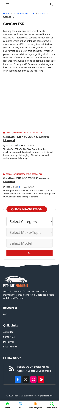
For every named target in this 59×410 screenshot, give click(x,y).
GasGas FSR (37, 132)
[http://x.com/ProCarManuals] (25, 379)
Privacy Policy (10, 346)
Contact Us (9, 336)
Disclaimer (8, 341)
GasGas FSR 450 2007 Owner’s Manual (26, 139)
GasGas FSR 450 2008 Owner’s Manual (26, 180)
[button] (51, 4)
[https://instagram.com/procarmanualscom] (33, 379)
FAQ (5, 314)
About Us (8, 331)
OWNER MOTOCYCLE (22, 132)
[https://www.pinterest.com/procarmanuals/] (41, 379)
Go (29, 252)
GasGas (9, 132)
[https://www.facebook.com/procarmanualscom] (18, 379)
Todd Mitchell (12, 145)
